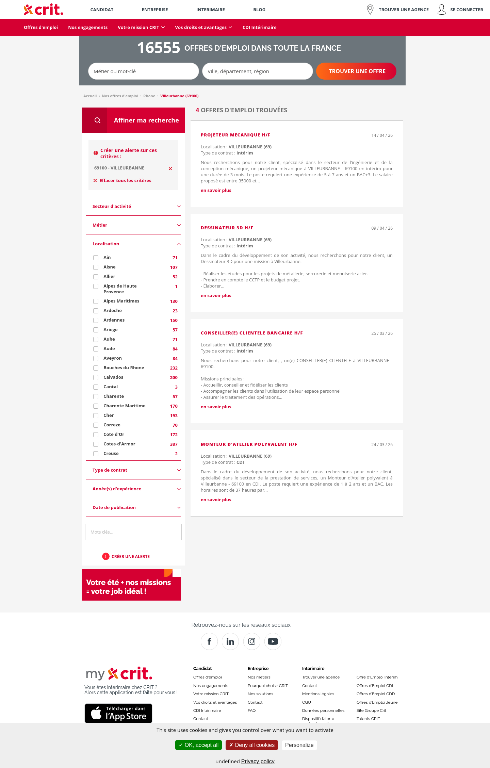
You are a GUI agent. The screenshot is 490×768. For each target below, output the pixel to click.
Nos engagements (210, 685)
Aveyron (112, 358)
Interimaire (313, 668)
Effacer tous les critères (122, 180)
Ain (107, 257)
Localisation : (236, 147)
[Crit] (230, 641)
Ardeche (112, 310)
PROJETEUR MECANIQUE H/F (236, 135)
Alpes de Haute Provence (120, 289)
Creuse (111, 453)
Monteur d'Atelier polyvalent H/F (249, 444)
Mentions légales (318, 693)
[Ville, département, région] (257, 71)
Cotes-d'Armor (119, 444)
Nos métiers (259, 677)
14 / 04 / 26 (382, 135)
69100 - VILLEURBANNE (119, 168)
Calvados (113, 377)
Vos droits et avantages (215, 702)
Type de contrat (137, 470)
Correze (111, 425)
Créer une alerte (131, 556)
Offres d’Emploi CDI (375, 685)
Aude (109, 348)
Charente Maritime (124, 406)
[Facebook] (209, 641)
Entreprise (258, 668)
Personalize (299, 745)
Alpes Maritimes (121, 301)
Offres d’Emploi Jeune (377, 702)
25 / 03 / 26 (382, 333)
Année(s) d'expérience (137, 489)
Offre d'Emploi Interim (377, 677)
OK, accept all (198, 745)
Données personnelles (323, 710)
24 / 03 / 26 (382, 444)
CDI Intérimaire (207, 710)
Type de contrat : (227, 153)
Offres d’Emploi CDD (376, 693)
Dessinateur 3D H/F (227, 228)
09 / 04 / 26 (382, 228)
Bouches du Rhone (123, 367)
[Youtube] (272, 641)
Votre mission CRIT (211, 693)
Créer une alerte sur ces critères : (128, 153)
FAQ (252, 710)
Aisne (109, 267)
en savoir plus (216, 190)
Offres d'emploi (207, 677)
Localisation (137, 244)
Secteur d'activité (137, 206)
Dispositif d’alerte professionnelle (318, 721)
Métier (137, 225)
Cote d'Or (113, 434)
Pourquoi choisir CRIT (268, 685)
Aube (109, 339)
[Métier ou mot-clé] (143, 71)
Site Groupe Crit (371, 710)
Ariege (110, 329)
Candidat (202, 668)
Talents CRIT (368, 718)
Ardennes (114, 320)
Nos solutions (260, 693)
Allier (109, 276)
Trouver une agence (321, 677)
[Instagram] (251, 641)
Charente (113, 396)
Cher (108, 415)
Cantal (110, 386)
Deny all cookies (252, 745)
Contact (200, 718)
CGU (306, 702)
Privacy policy (258, 761)
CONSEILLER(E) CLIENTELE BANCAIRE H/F (252, 333)
